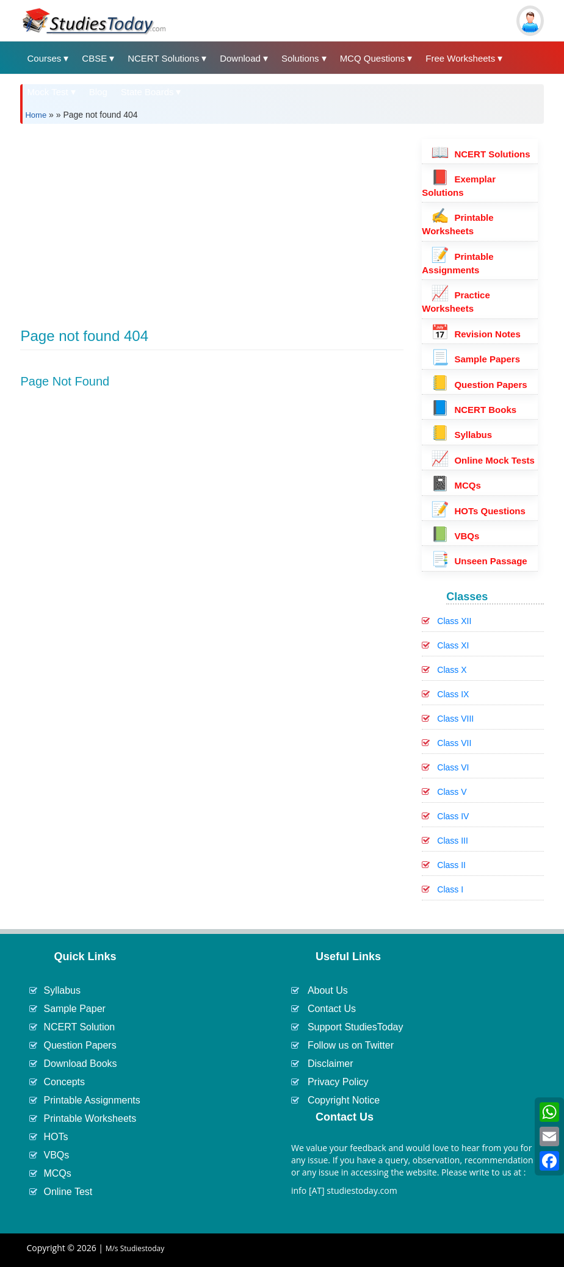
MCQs (456, 485)
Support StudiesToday (355, 1027)
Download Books (80, 1063)
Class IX (453, 694)
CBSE (94, 58)
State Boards (147, 92)
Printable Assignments (91, 1100)
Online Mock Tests (483, 460)
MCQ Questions (372, 58)
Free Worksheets (460, 58)
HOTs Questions (478, 511)
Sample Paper (74, 1008)
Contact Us (332, 1008)
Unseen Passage (479, 561)
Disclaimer (330, 1063)
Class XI (453, 645)
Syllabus (461, 434)
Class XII (454, 621)
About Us (328, 990)
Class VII (454, 743)
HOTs (55, 1137)
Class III (452, 840)
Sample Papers (475, 359)
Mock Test (47, 92)
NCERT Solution (79, 1027)
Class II (451, 865)
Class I (450, 889)
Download (240, 58)
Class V (451, 792)
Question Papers (479, 384)
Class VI (453, 767)
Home (35, 115)
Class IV (453, 816)
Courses (44, 58)
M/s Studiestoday (135, 1248)
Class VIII (455, 718)
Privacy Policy (338, 1082)
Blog (98, 92)
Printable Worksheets (89, 1118)
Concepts (64, 1082)
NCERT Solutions (163, 58)
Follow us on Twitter (351, 1045)
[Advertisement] (211, 218)
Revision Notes (476, 334)
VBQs (455, 536)
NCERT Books (473, 409)
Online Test (67, 1191)
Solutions (300, 58)
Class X (451, 670)
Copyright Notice (344, 1100)
